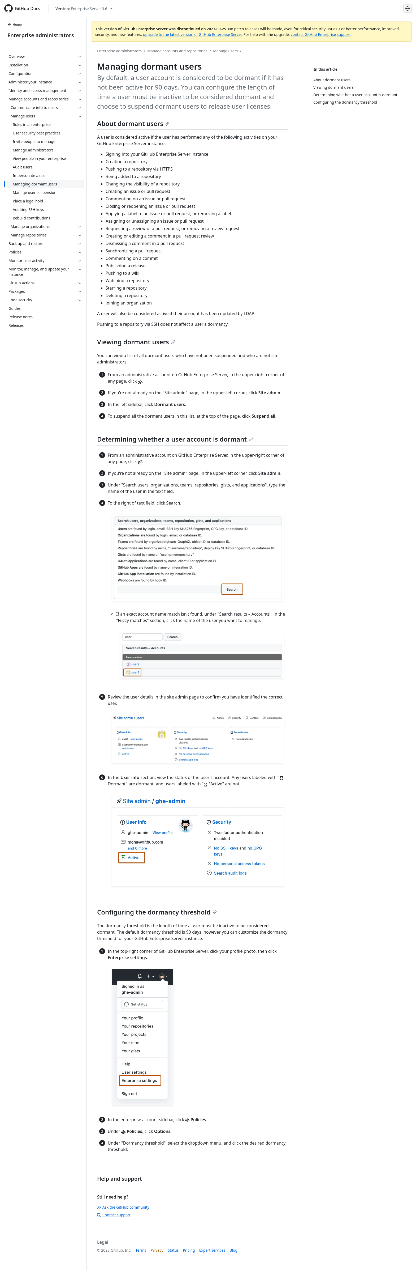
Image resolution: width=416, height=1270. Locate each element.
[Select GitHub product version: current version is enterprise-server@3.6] (84, 9)
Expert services (212, 1250)
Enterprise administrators (40, 35)
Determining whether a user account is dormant (175, 439)
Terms (141, 1250)
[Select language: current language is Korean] (407, 8)
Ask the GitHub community (123, 1207)
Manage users (225, 50)
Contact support (114, 1214)
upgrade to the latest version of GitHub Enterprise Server (192, 34)
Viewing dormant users (136, 341)
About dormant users (133, 123)
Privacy (156, 1250)
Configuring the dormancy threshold (157, 912)
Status (173, 1250)
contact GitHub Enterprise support (321, 34)
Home (14, 24)
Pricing (189, 1250)
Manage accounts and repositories (177, 50)
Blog (233, 1250)
